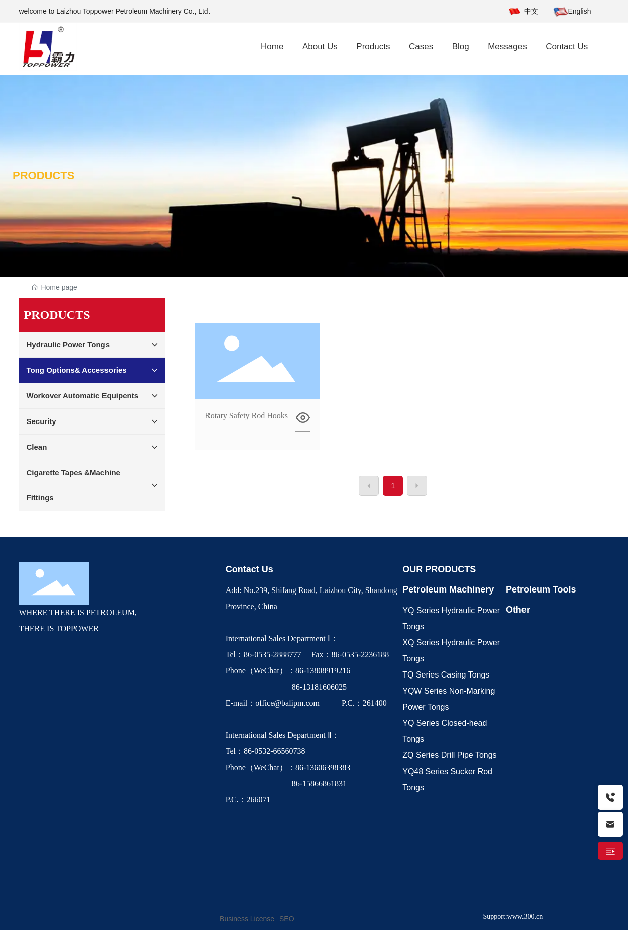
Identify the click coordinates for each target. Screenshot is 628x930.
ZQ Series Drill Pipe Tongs (449, 755)
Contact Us (249, 569)
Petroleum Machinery (448, 589)
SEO (286, 919)
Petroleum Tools (541, 589)
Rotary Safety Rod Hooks (246, 415)
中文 (531, 11)
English (579, 11)
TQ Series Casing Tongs (445, 674)
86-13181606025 (287, 687)
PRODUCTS (43, 175)
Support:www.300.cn (513, 916)
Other (518, 610)
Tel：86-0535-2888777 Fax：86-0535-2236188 (309, 654)
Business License (247, 919)
